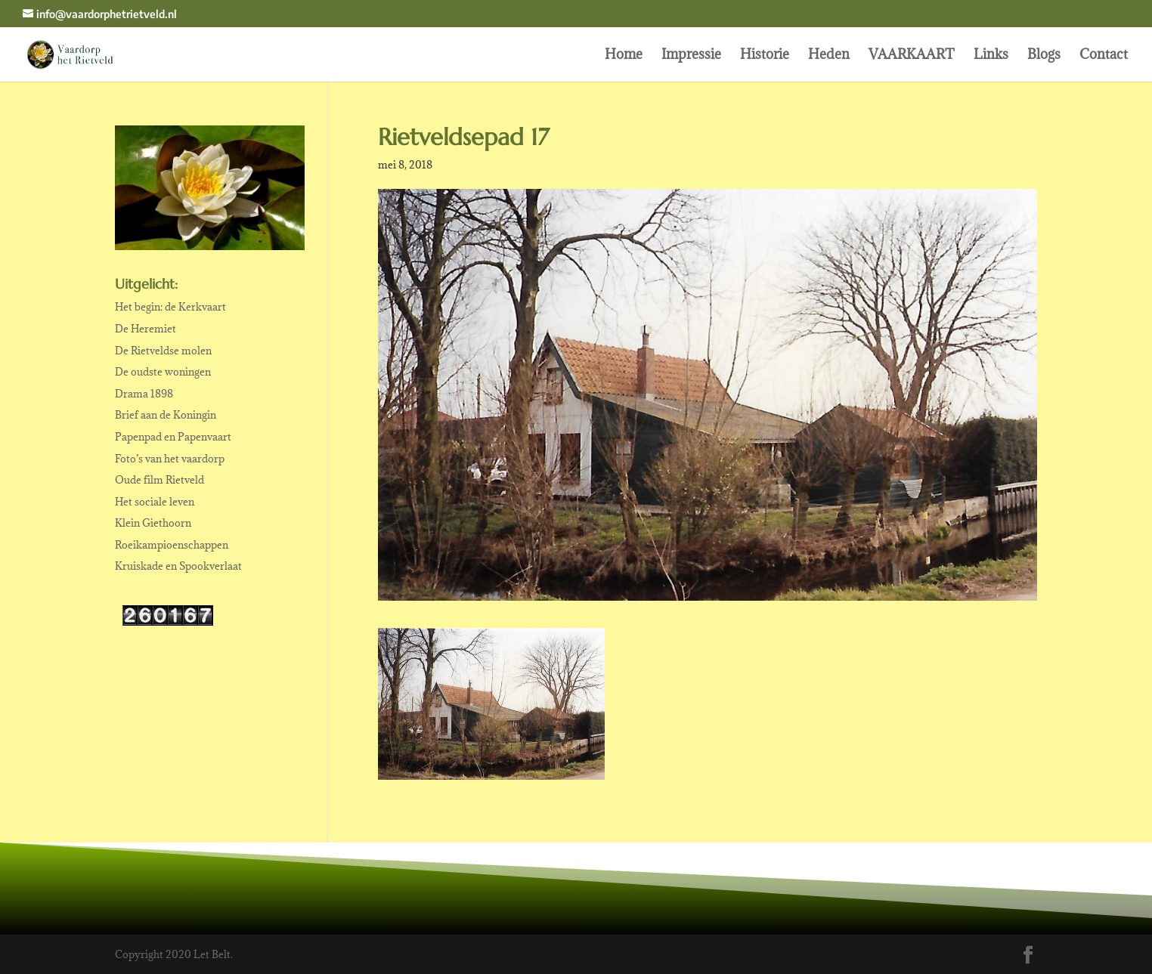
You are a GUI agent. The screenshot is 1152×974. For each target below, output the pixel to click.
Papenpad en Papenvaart (173, 437)
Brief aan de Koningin (165, 415)
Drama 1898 (144, 393)
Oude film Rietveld (159, 480)
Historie (764, 56)
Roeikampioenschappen (171, 545)
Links (991, 56)
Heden (829, 56)
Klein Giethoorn (153, 523)
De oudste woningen (163, 372)
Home (624, 56)
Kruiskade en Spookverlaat (178, 566)
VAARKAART (912, 56)
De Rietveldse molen (163, 350)
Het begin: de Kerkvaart (170, 307)
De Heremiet (145, 328)
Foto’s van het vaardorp (170, 458)
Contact (1103, 56)
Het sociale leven (154, 502)
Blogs (1044, 56)
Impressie (691, 56)
